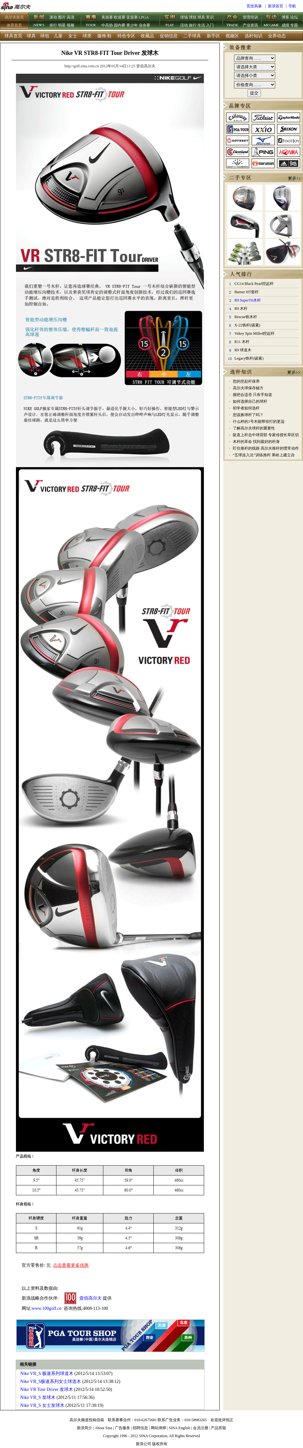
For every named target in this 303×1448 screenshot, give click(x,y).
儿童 (58, 36)
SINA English (179, 1428)
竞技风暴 (254, 6)
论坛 (294, 17)
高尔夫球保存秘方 (248, 388)
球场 (184, 17)
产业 (232, 21)
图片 (62, 17)
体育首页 (14, 25)
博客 (285, 17)
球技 (192, 17)
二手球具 (192, 36)
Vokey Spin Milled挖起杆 (254, 333)
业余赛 (144, 25)
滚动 (53, 17)
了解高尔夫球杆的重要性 (254, 428)
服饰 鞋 (104, 36)
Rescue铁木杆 (245, 317)
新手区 (213, 36)
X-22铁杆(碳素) (247, 325)
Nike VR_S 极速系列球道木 (46, 1373)
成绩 (285, 25)
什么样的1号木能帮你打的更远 (259, 421)
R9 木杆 (241, 308)
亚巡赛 (132, 17)
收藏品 (147, 36)
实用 (170, 21)
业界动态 (277, 36)
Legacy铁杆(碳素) (248, 358)
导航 (292, 6)
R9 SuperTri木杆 (247, 300)
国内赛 (119, 25)
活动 (184, 25)
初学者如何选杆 (246, 408)
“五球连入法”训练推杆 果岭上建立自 (264, 455)
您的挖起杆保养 (246, 381)
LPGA (144, 17)
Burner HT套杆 (246, 292)
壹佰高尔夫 (90, 1298)
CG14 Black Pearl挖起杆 (254, 283)
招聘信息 (140, 1428)
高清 (70, 17)
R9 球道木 (242, 350)
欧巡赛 (119, 17)
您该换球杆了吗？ (248, 415)
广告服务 (122, 1428)
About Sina (103, 1428)
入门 (210, 25)
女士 (72, 36)
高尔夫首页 (14, 17)
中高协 (107, 25)
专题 (294, 25)
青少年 (132, 25)
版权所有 (159, 1444)
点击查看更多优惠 (71, 1265)
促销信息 (169, 36)
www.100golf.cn (47, 1308)
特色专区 (126, 36)
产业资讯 (250, 25)
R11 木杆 (241, 342)
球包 (44, 36)
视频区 (232, 36)
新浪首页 (275, 6)
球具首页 (13, 36)
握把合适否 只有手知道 (252, 394)
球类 (87, 36)
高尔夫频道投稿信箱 (87, 1420)
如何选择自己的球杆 (250, 401)
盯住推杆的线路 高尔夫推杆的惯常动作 (266, 448)
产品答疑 (218, 1428)
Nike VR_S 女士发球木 (42, 1405)
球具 (201, 17)
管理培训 (250, 17)
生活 (201, 25)
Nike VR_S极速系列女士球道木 (50, 1381)
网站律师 (158, 1428)
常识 (210, 17)
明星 (62, 25)
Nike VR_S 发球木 (37, 1397)
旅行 (192, 25)
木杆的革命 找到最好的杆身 (256, 441)
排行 (53, 25)
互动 (271, 21)
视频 (70, 25)
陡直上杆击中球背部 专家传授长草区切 (266, 435)
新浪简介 (84, 1428)
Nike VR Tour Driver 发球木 (46, 1389)
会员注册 (200, 1428)
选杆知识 (253, 36)
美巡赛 (107, 17)
